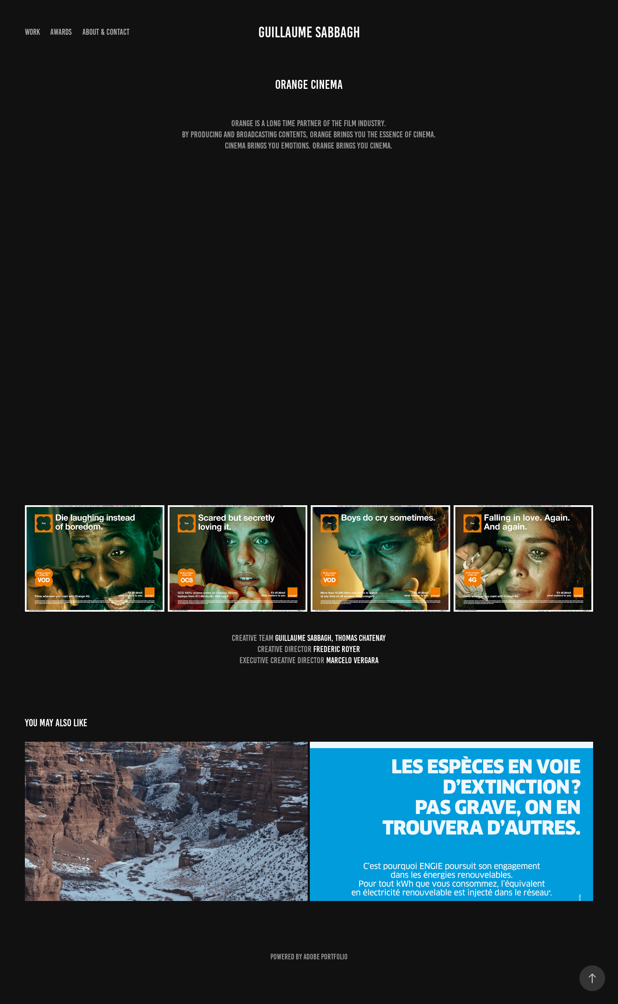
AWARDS (61, 31)
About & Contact (106, 31)
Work (32, 31)
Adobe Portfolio (325, 956)
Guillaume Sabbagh (309, 32)
